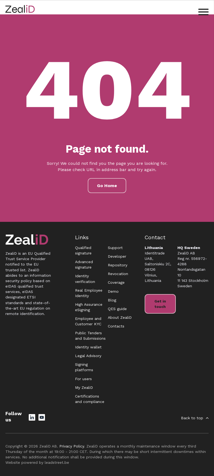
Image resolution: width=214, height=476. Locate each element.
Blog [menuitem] (112, 300)
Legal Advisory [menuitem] (88, 356)
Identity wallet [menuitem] (88, 347)
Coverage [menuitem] (116, 282)
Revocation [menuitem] (118, 274)
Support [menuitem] (115, 247)
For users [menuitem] (83, 379)
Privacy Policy (71, 446)
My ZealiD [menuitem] (84, 387)
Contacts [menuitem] (116, 326)
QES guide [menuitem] (117, 309)
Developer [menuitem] (117, 256)
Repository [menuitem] (117, 265)
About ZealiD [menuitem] (120, 317)
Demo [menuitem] (113, 291)
